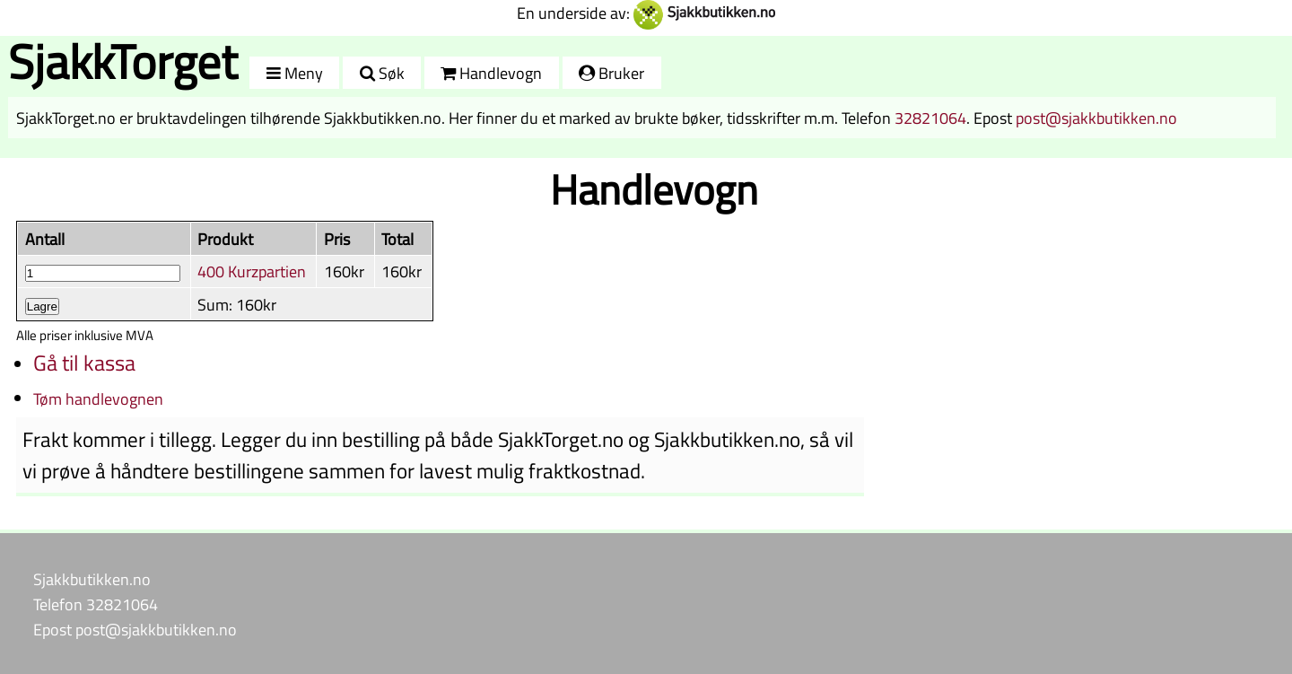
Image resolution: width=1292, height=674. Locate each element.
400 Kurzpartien (251, 271)
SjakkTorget (123, 61)
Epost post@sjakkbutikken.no (135, 629)
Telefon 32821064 (95, 604)
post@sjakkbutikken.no (1096, 117)
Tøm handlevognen (98, 398)
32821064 (930, 117)
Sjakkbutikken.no (92, 578)
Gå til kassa (84, 362)
